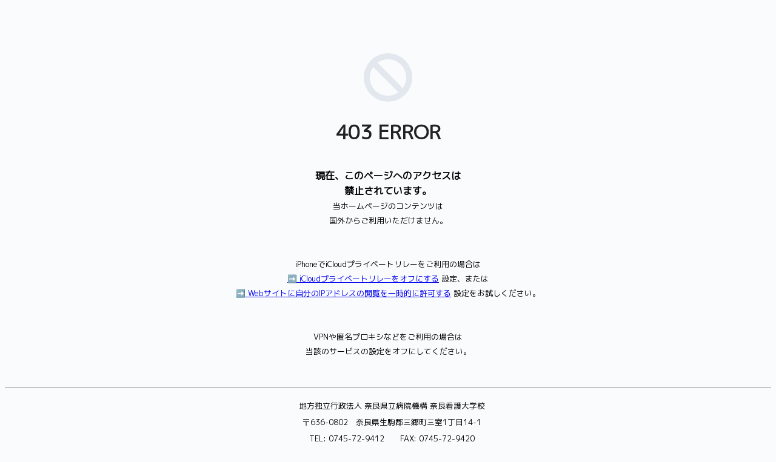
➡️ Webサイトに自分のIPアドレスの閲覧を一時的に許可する (343, 293)
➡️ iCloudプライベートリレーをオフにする (363, 278)
